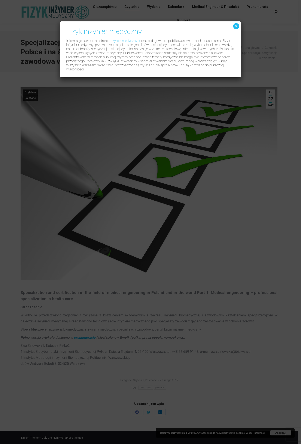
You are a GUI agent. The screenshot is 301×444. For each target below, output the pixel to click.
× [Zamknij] (236, 26)
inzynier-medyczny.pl (125, 41)
